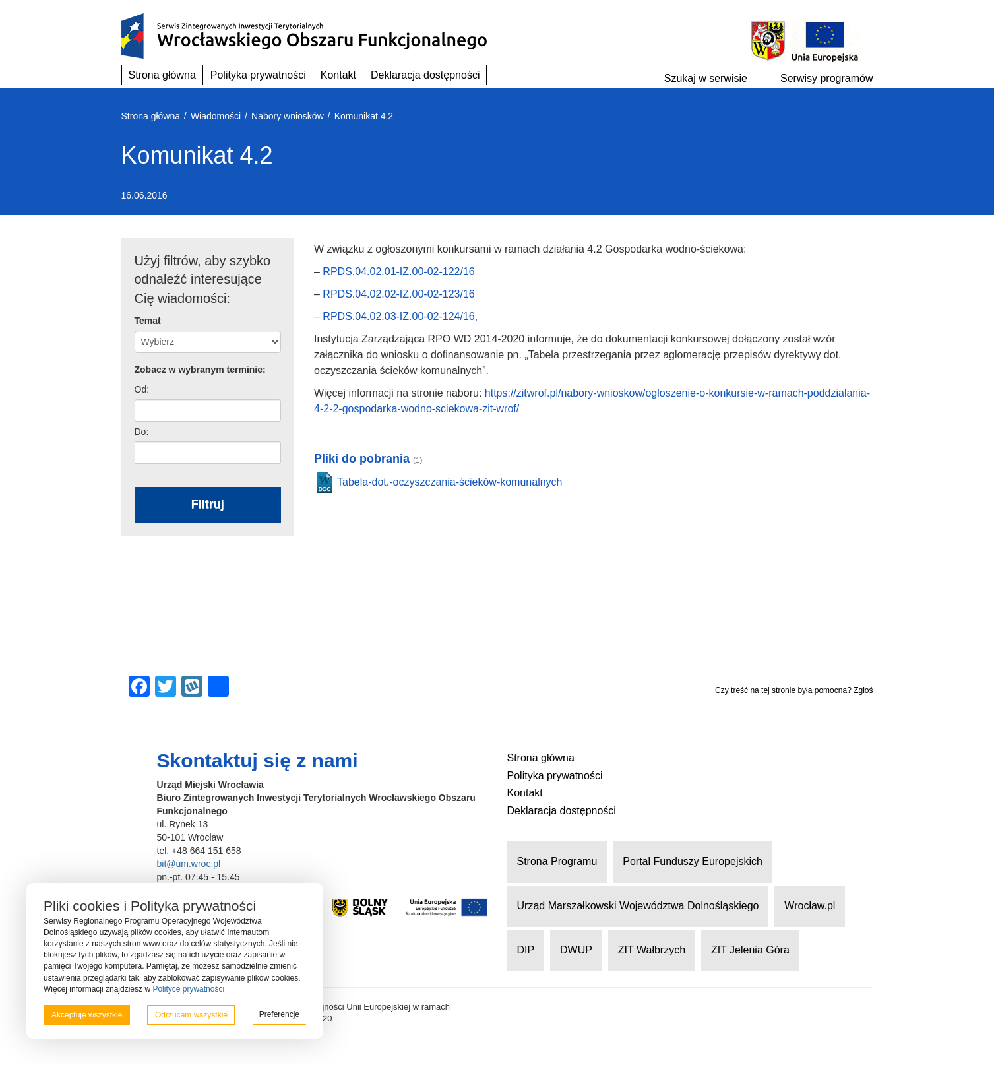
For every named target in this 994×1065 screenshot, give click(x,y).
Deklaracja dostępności (425, 75)
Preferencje (279, 1014)
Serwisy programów (826, 78)
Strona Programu (557, 861)
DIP (526, 949)
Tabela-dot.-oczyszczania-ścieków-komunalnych (449, 482)
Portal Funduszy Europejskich (692, 861)
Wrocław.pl (809, 905)
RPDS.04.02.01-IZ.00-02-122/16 (398, 271)
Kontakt (338, 75)
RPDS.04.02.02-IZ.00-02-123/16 (398, 294)
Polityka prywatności (258, 75)
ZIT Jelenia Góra (750, 949)
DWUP (576, 949)
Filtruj (207, 504)
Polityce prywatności (188, 989)
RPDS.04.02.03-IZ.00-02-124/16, (400, 316)
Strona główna (162, 75)
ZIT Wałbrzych (651, 949)
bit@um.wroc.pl (189, 863)
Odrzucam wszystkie (191, 1014)
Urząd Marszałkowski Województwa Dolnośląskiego (638, 905)
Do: (142, 431)
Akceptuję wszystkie (86, 1014)
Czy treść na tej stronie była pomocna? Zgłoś (794, 690)
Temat (148, 320)
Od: (142, 389)
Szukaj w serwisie (705, 78)
